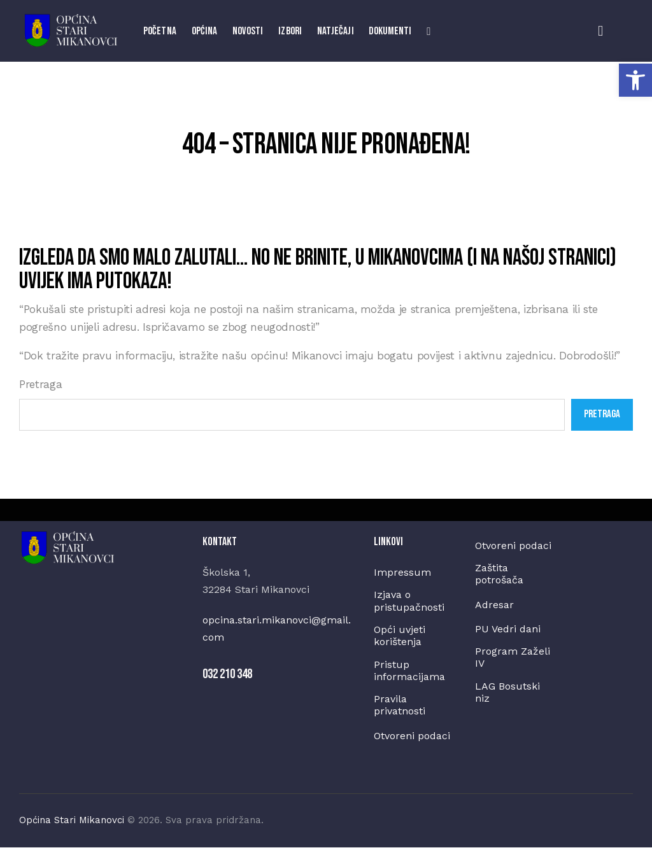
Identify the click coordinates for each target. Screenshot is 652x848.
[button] (635, 80)
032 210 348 (227, 674)
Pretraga (40, 384)
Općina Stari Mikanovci (71, 820)
